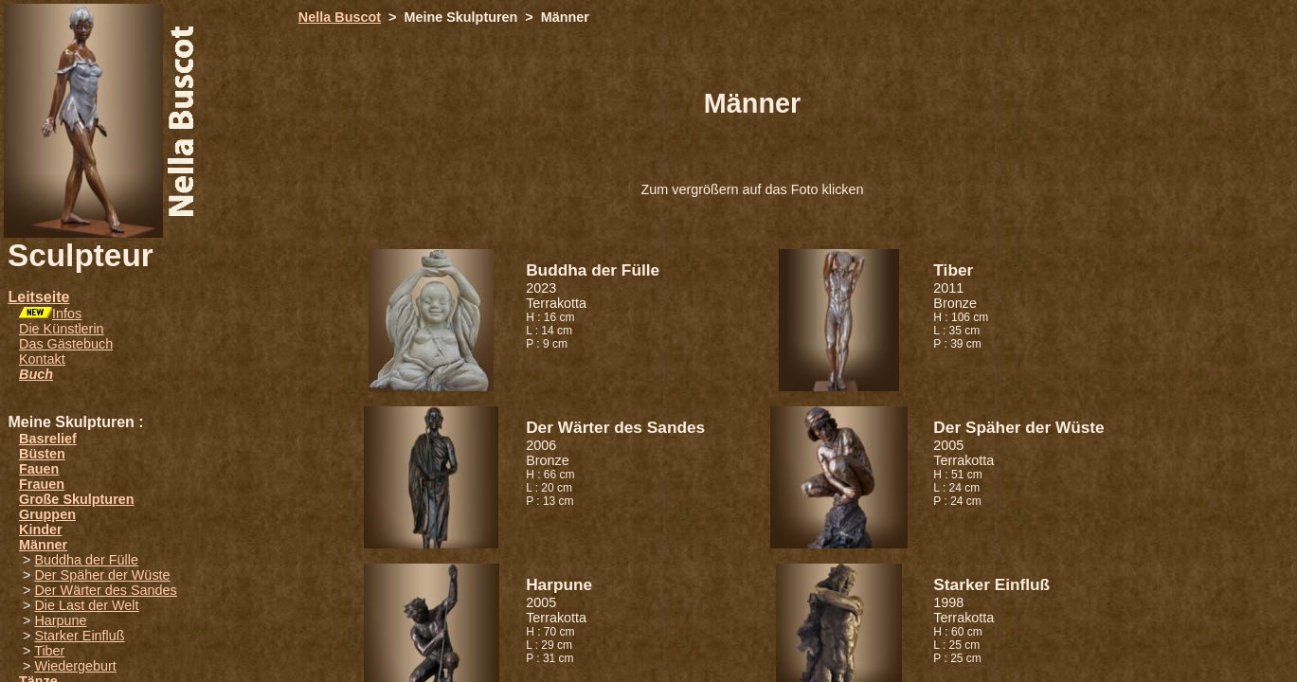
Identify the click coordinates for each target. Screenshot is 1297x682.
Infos (66, 313)
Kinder (41, 529)
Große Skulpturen (77, 499)
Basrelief (48, 438)
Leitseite (38, 297)
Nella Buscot (339, 17)
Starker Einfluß (79, 635)
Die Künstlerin (61, 328)
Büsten (42, 453)
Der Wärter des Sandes (105, 590)
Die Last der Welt (86, 605)
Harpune (60, 620)
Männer (43, 544)
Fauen (39, 468)
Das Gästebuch (66, 343)
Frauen (41, 484)
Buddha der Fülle (86, 559)
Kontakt (42, 359)
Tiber (49, 650)
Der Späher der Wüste (102, 575)
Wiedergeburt (75, 665)
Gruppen (47, 514)
